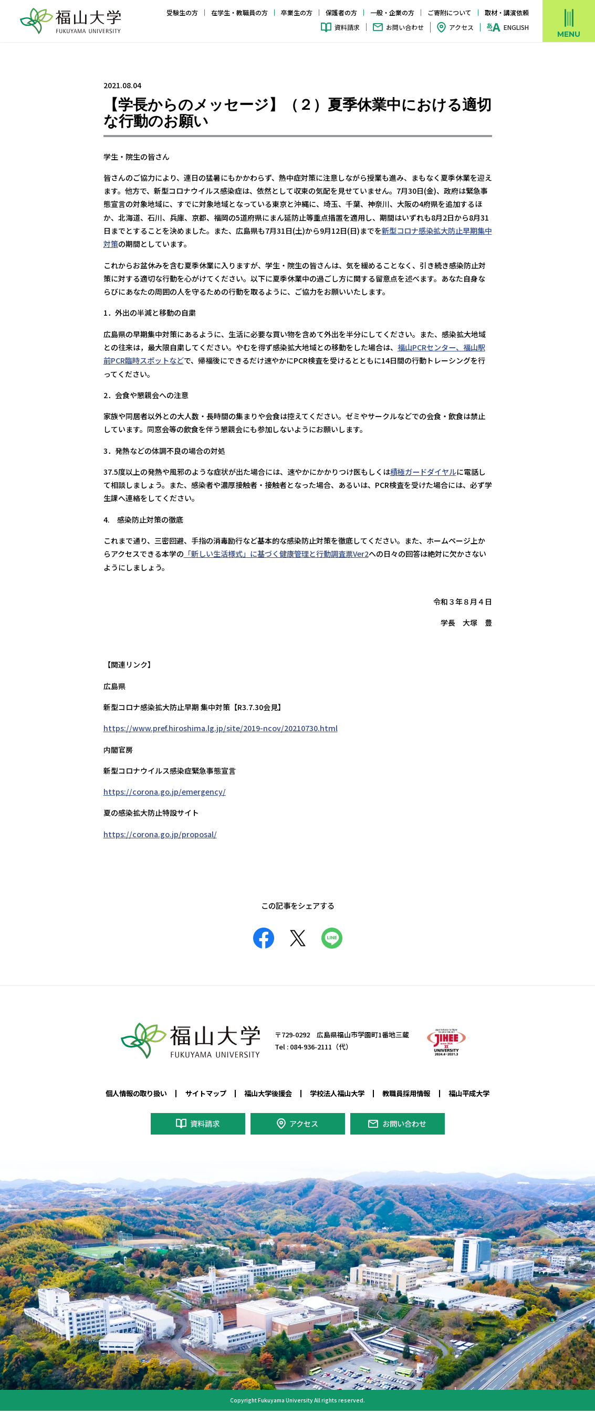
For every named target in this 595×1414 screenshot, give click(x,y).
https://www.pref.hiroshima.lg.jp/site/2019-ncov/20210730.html (218, 727)
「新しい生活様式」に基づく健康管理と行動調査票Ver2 (276, 552)
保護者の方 (341, 12)
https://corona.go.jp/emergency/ (163, 790)
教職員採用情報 (406, 1091)
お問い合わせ (405, 27)
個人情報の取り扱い (136, 1091)
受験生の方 (182, 12)
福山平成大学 (468, 1091)
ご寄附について (449, 12)
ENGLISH (516, 27)
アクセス (461, 27)
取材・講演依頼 (507, 12)
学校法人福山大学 (337, 1091)
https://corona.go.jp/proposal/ (159, 832)
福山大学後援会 (268, 1091)
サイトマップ (205, 1091)
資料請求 (347, 27)
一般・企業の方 (392, 12)
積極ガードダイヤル (423, 470)
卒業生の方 (296, 12)
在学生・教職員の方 (239, 12)
